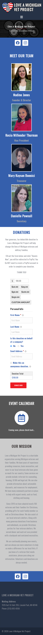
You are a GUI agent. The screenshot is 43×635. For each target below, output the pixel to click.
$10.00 (15, 287)
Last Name (16, 326)
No (14, 345)
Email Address (18, 351)
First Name (17, 315)
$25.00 (24, 287)
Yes (22, 345)
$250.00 (15, 297)
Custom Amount (21, 302)
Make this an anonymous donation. (20, 364)
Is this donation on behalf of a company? (21, 340)
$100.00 (25, 292)
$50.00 (15, 292)
